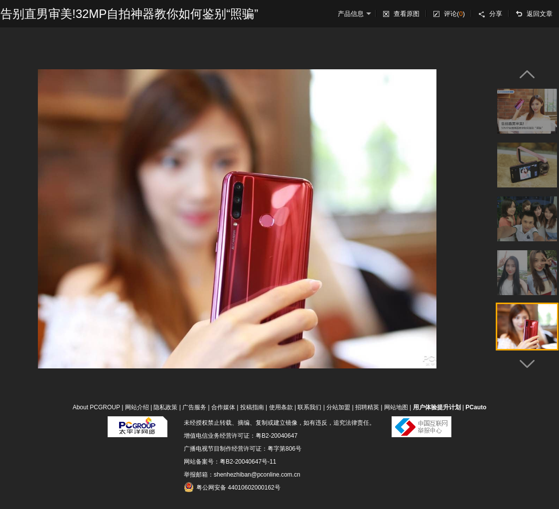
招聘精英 (367, 407)
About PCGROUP (96, 407)
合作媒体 (223, 407)
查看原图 (406, 13)
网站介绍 (137, 407)
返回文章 (540, 13)
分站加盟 (338, 407)
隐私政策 (165, 407)
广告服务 (194, 407)
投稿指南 (252, 407)
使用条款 (281, 407)
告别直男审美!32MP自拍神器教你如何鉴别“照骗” (129, 13)
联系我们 (309, 407)
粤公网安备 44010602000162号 (232, 487)
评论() (454, 13)
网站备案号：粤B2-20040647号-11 (230, 461)
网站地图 (396, 407)
